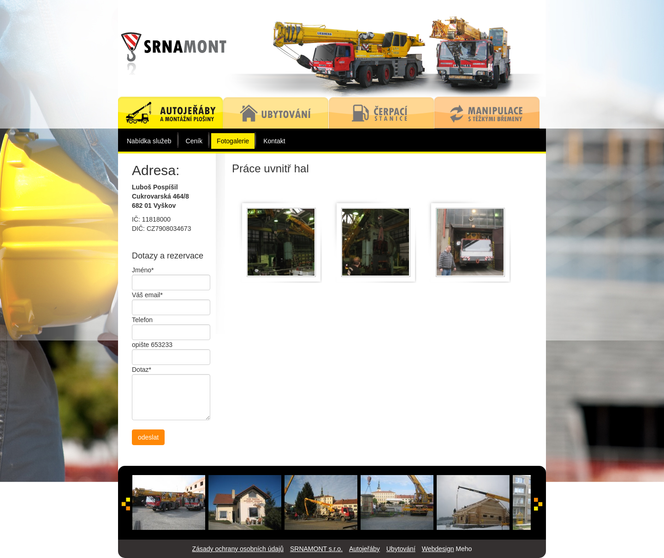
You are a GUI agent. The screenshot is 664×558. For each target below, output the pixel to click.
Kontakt (274, 141)
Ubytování (400, 548)
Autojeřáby (364, 548)
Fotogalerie (233, 141)
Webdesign (438, 548)
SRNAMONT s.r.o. (316, 548)
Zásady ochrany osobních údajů (238, 548)
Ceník (194, 141)
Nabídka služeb (149, 141)
